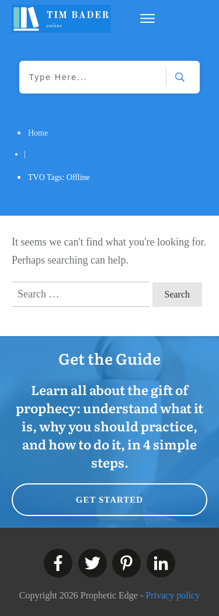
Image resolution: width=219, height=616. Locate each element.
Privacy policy (172, 595)
